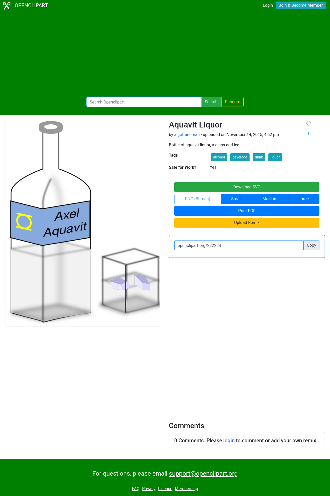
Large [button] (304, 198)
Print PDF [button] (246, 210)
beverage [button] (240, 157)
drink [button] (259, 157)
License (165, 488)
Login (268, 5)
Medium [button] (269, 198)
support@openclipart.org (203, 473)
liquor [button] (275, 157)
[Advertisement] (165, 54)
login (229, 440)
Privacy (148, 488)
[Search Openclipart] (144, 102)
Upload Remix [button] (246, 222)
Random (232, 101)
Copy (311, 245)
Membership (186, 488)
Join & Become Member (301, 5)
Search (211, 101)
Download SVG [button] (247, 187)
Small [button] (236, 198)
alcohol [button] (219, 157)
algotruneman (187, 134)
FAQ (135, 488)
